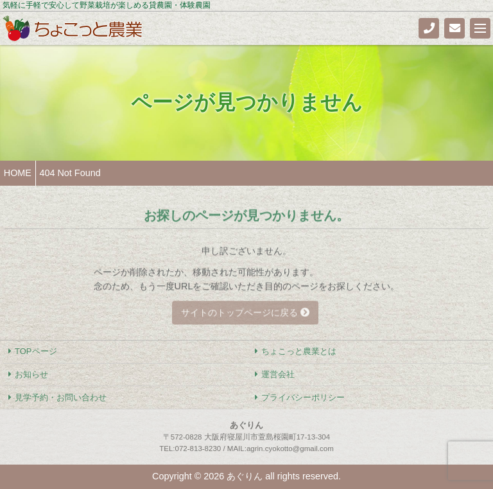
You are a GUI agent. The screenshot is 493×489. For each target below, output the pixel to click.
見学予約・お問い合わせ (61, 397)
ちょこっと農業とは (298, 351)
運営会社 (278, 374)
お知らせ (31, 374)
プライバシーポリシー (303, 397)
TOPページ (35, 351)
